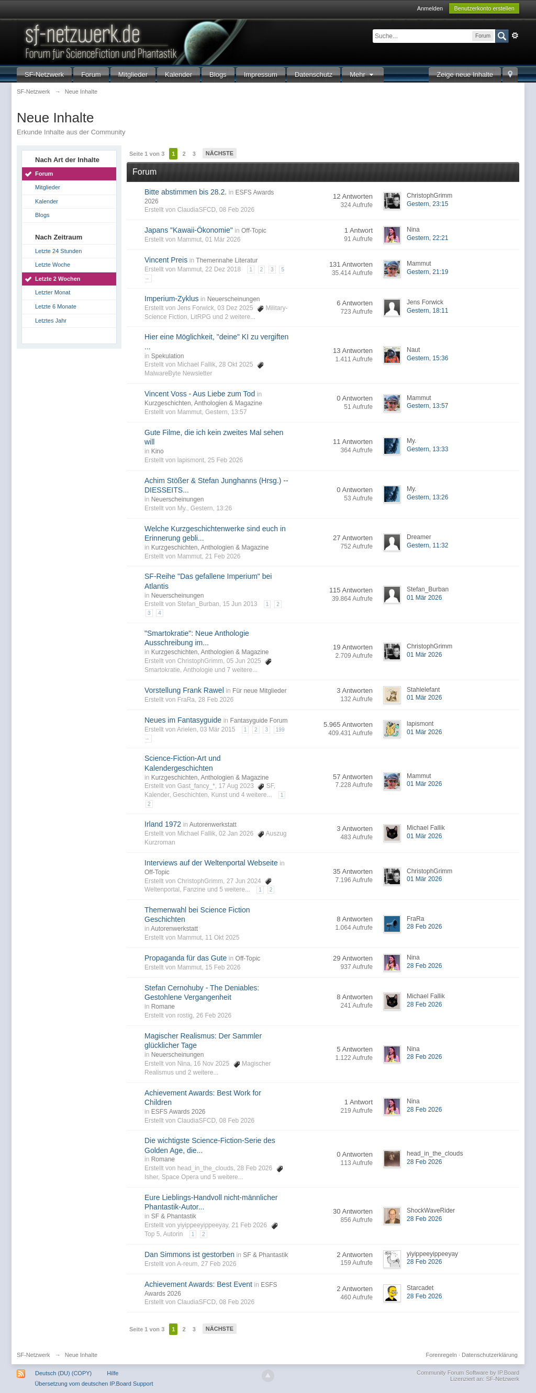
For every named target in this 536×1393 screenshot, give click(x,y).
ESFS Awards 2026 (178, 1111)
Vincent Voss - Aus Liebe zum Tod (199, 394)
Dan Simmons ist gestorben (189, 1254)
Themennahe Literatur (227, 260)
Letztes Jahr (50, 320)
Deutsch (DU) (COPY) (63, 1373)
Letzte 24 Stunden (58, 251)
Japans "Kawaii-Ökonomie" (188, 230)
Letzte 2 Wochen (58, 279)
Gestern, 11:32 (427, 545)
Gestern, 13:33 (427, 449)
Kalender (178, 74)
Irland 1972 (162, 824)
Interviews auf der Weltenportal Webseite (211, 863)
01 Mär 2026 (424, 597)
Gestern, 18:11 (427, 310)
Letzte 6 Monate (55, 306)
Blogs (218, 74)
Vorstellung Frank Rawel (184, 690)
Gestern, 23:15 (427, 204)
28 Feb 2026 (424, 926)
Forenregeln (441, 1355)
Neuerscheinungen (233, 299)
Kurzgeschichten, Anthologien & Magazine (203, 403)
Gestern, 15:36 (427, 358)
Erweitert (515, 35)
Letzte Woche (52, 264)
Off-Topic (253, 230)
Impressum (260, 74)
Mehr (363, 74)
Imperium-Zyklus (171, 298)
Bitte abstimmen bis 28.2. (185, 192)
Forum (91, 74)
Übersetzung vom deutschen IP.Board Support (94, 1383)
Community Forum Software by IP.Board (468, 1372)
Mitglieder (133, 74)
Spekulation (167, 356)
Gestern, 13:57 (427, 405)
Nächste (219, 153)
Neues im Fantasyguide (182, 720)
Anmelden (430, 8)
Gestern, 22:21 (427, 238)
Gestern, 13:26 (427, 497)
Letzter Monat (52, 292)
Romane (163, 1006)
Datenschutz (313, 74)
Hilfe (112, 1373)
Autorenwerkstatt (213, 824)
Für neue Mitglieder (259, 690)
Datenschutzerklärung (490, 1355)
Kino (157, 451)
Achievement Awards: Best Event (198, 1284)
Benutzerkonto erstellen (484, 8)
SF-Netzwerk (44, 74)
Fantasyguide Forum (258, 720)
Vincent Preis (165, 260)
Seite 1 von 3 (146, 154)
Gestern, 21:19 (427, 272)
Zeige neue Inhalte (465, 74)
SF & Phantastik (173, 1216)
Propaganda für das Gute (185, 958)
